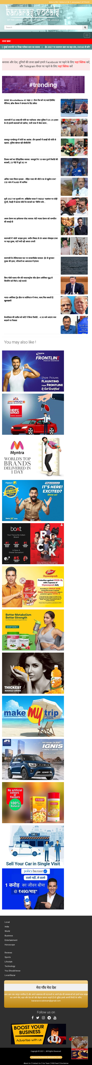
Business (8, 935)
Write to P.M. (53, 2)
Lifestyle (8, 961)
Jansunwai (75, 2)
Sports (7, 957)
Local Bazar (9, 975)
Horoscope (9, 944)
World (7, 931)
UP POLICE (86, 2)
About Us (27, 1063)
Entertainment (10, 940)
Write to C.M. (65, 2)
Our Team (46, 1063)
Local (7, 922)
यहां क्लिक (80, 62)
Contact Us (36, 1063)
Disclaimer (64, 1063)
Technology (9, 966)
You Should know (12, 971)
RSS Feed (55, 1063)
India (6, 926)
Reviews (8, 952)
